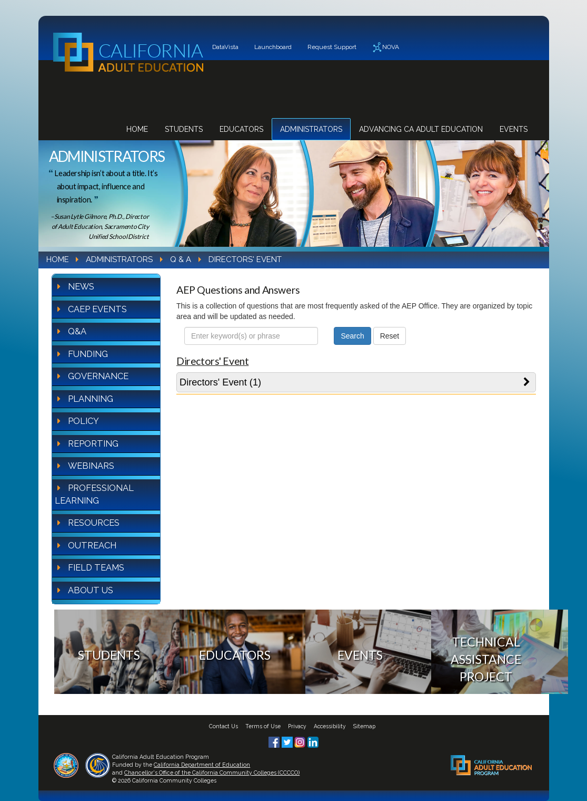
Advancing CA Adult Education (421, 129)
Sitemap (364, 726)
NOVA (385, 47)
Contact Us (223, 726)
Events (514, 129)
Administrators (311, 129)
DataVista (225, 47)
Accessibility (330, 726)
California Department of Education (202, 764)
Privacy (297, 726)
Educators (241, 129)
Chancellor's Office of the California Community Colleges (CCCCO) (212, 772)
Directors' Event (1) (220, 382)
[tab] (356, 382)
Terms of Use (263, 726)
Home (137, 129)
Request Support (331, 47)
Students (184, 129)
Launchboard (273, 47)
